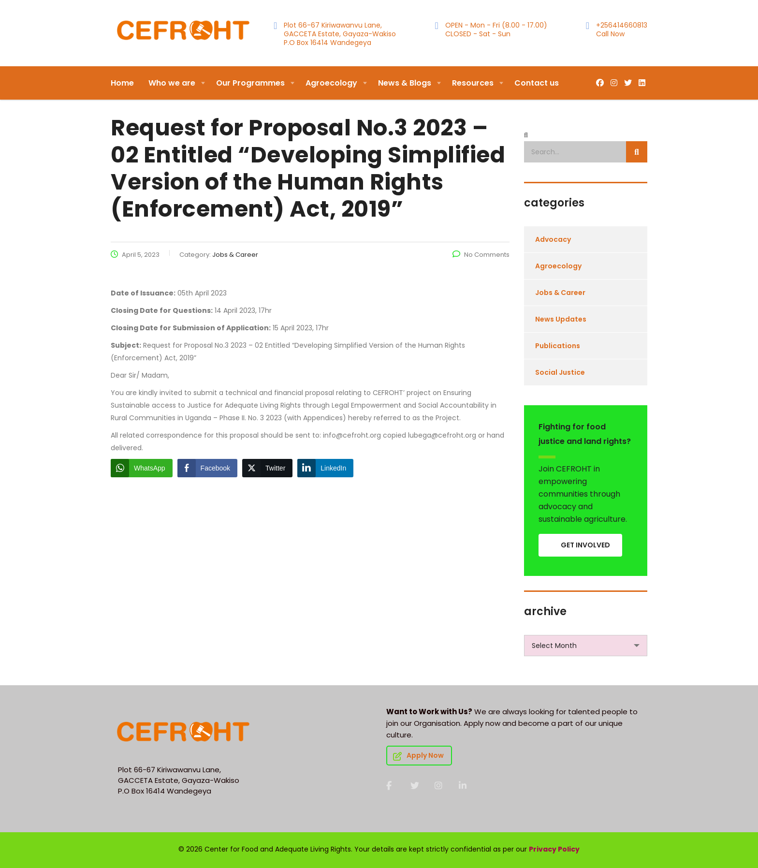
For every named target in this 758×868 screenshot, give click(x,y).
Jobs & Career (560, 292)
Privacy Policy (554, 849)
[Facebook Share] (207, 468)
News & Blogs (404, 82)
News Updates (560, 319)
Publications (557, 346)
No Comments (481, 254)
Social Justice (560, 372)
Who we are (171, 82)
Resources (473, 82)
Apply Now (418, 755)
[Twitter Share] (267, 468)
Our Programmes (250, 82)
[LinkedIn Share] (325, 468)
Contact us (536, 82)
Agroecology (331, 82)
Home (122, 82)
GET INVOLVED (585, 545)
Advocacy (553, 239)
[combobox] (585, 645)
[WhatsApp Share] (142, 468)
